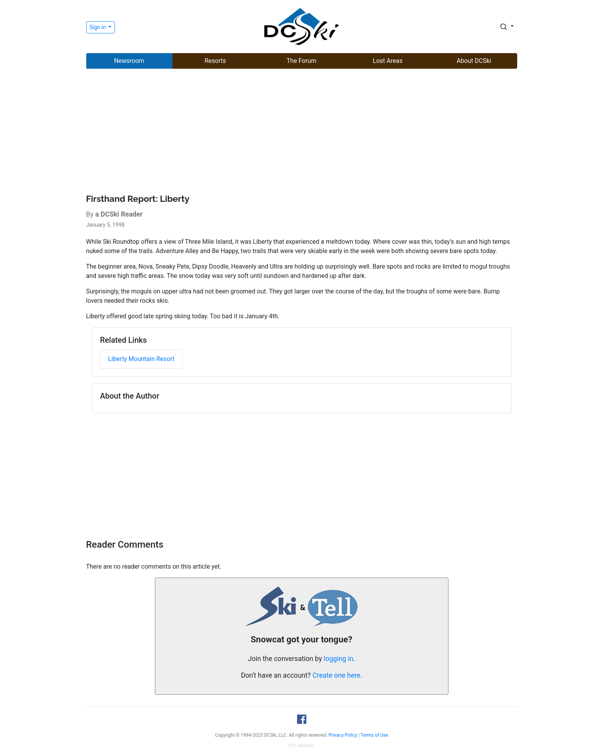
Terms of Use (374, 735)
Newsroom (129, 60)
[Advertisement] (301, 132)
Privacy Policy (342, 735)
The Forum (301, 60)
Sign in (98, 27)
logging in (338, 659)
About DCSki (474, 60)
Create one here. (337, 675)
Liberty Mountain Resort (141, 359)
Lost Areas (387, 60)
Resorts (215, 60)
